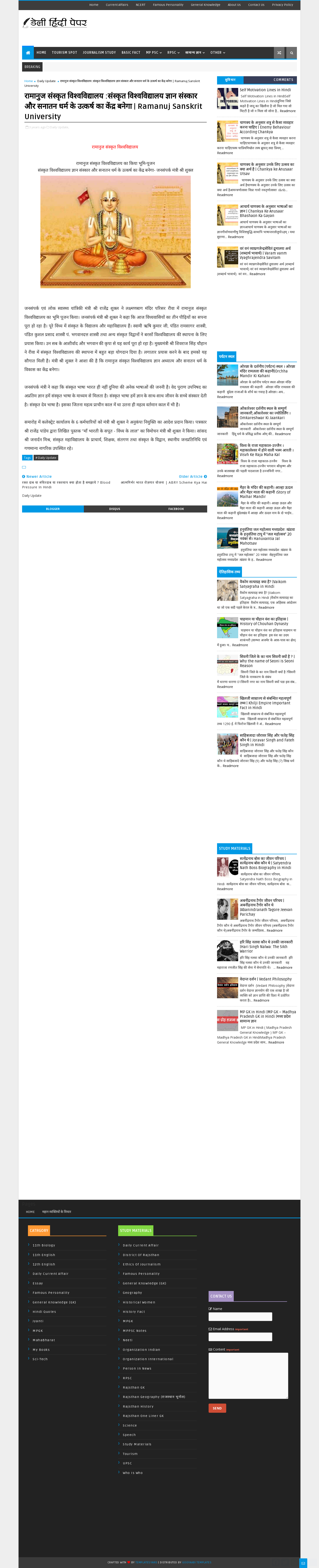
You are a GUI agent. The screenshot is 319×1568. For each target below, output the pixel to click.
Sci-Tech (40, 1359)
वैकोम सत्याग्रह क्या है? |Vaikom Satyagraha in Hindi (263, 584)
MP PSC (152, 53)
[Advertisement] (210, 28)
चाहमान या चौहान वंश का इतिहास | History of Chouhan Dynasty (264, 621)
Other (216, 53)
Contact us (256, 5)
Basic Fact (131, 53)
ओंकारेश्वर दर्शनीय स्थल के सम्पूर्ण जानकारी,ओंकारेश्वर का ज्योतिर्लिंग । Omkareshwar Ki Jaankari (265, 413)
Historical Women (139, 1302)
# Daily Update (45, 458)
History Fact (134, 1312)
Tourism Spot (64, 53)
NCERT (140, 5)
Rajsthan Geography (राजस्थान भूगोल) (154, 1397)
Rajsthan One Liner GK (143, 1416)
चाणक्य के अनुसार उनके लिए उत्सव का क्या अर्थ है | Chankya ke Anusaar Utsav (267, 169)
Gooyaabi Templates (196, 1562)
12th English (44, 1264)
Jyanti (38, 1321)
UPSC (127, 1463)
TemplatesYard (146, 1562)
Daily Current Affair (51, 1274)
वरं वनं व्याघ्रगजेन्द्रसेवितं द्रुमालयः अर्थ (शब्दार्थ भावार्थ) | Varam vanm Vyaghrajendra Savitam (265, 253)
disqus (114, 509)
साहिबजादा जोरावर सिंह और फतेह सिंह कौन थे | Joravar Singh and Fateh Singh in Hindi (267, 740)
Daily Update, (59, 127)
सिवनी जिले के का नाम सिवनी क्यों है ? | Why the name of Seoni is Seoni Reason (267, 661)
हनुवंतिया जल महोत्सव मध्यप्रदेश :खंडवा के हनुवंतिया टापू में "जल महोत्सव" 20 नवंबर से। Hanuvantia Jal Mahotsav (267, 536)
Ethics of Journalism (142, 1264)
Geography (132, 1293)
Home (93, 5)
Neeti (128, 1340)
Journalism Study (99, 53)
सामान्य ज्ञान (193, 53)
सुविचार (230, 80)
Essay (38, 1283)
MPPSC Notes (135, 1331)
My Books (41, 1350)
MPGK (38, 1331)
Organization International (148, 1359)
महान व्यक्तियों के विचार (56, 1212)
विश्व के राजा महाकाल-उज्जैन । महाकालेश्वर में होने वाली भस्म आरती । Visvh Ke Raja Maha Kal (267, 450)
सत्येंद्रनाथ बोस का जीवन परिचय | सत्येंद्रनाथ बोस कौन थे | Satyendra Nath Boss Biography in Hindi (265, 863)
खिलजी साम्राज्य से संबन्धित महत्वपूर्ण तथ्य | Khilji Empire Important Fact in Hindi (265, 703)
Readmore (288, 111)
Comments (283, 80)
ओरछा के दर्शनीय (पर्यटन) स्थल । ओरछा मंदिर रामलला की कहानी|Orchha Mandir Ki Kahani (267, 371)
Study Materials (137, 1444)
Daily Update (46, 81)
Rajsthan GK (134, 1388)
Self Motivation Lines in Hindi (265, 90)
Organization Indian (141, 1350)
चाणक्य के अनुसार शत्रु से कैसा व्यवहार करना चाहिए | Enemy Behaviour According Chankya (266, 127)
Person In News (137, 1369)
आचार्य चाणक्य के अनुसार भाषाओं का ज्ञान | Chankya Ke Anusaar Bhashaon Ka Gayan (266, 211)
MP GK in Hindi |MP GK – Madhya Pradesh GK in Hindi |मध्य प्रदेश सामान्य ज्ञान (268, 1017)
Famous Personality (168, 5)
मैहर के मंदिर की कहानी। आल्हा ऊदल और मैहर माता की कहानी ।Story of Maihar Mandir (266, 492)
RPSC (171, 53)
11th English (44, 1255)
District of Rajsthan (141, 1255)
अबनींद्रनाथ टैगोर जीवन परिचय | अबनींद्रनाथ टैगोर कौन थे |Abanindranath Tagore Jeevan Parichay (266, 907)
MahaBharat (44, 1340)
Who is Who (133, 1473)
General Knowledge (205, 5)
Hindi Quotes (44, 1312)
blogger (53, 509)
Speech (129, 1435)
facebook (176, 509)
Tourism (130, 1454)
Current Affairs (117, 5)
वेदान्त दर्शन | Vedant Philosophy (266, 979)
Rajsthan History (138, 1407)
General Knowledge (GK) (54, 1302)
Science (130, 1426)
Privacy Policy (282, 5)
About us (234, 5)
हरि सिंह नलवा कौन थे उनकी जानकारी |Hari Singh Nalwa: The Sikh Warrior (266, 947)
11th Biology (44, 1245)
